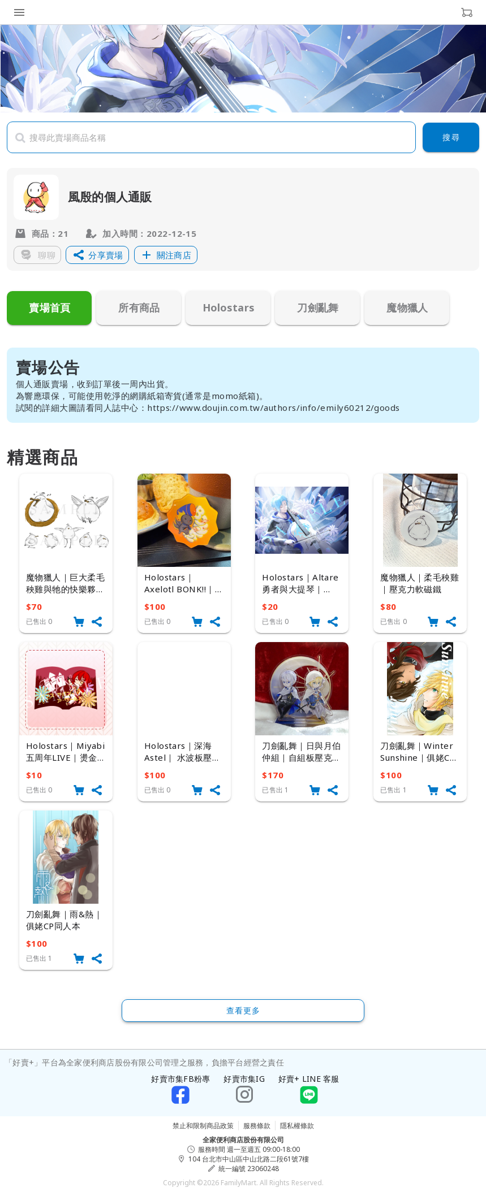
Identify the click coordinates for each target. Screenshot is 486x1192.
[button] (97, 255)
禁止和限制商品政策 (203, 1125)
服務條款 (256, 1125)
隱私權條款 (297, 1125)
